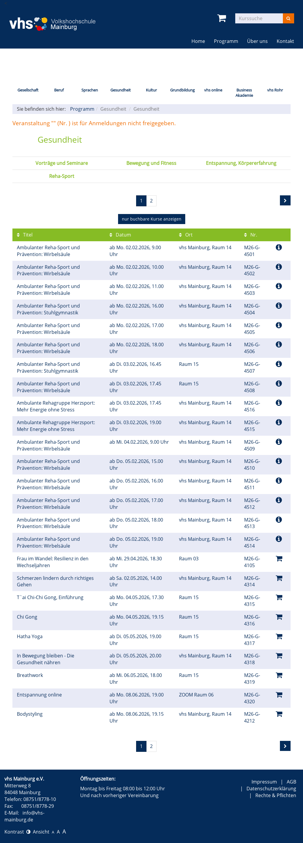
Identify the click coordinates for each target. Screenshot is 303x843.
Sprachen (89, 90)
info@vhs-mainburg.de (24, 816)
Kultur (151, 90)
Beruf (59, 90)
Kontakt (285, 41)
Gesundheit (120, 90)
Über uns (257, 41)
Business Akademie (244, 92)
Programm (226, 41)
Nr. (250, 234)
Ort (186, 234)
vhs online (213, 90)
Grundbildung (182, 90)
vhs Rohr (275, 90)
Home (198, 41)
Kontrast (17, 831)
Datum (120, 234)
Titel (25, 234)
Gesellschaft (27, 90)
